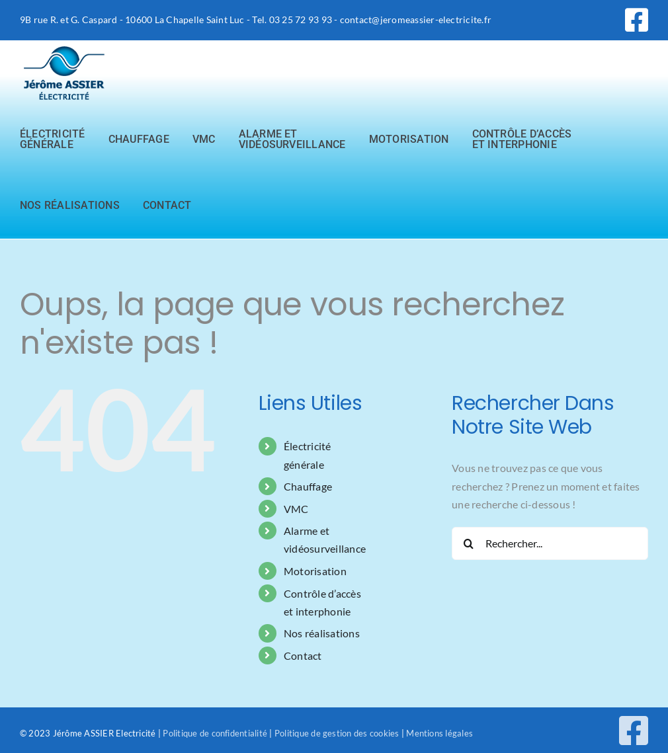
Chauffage (308, 486)
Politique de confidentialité (215, 733)
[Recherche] (468, 543)
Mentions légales (438, 733)
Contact (303, 655)
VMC (296, 508)
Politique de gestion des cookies (336, 733)
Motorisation (315, 571)
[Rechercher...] (550, 543)
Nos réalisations (322, 633)
